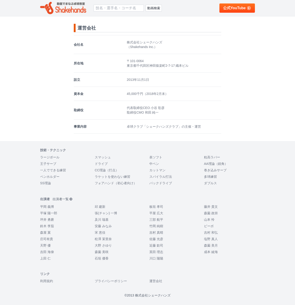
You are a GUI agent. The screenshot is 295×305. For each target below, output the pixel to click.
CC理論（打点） (107, 170)
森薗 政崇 (211, 213)
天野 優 (45, 245)
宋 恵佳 (100, 232)
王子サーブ (48, 164)
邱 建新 (100, 206)
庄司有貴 (46, 239)
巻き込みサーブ (215, 170)
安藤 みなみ (103, 226)
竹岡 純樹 (156, 226)
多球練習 (210, 176)
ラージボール (49, 157)
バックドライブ (160, 183)
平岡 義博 (47, 206)
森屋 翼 (45, 232)
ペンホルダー (49, 176)
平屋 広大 (156, 213)
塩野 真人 (211, 239)
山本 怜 (209, 219)
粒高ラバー (212, 157)
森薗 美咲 (102, 252)
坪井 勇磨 (47, 219)
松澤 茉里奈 (103, 239)
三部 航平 (156, 219)
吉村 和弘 (211, 232)
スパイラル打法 (160, 176)
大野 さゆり (103, 245)
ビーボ (209, 226)
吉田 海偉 (47, 252)
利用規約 (46, 281)
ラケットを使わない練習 (112, 176)
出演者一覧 (63, 199)
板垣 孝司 (156, 206)
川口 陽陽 (156, 258)
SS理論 (45, 183)
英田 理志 (156, 252)
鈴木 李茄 (47, 226)
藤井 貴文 (211, 206)
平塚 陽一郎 (48, 213)
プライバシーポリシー (111, 281)
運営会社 (155, 281)
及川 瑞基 (102, 219)
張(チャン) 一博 (106, 213)
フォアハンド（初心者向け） (116, 183)
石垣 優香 (102, 258)
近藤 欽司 (156, 245)
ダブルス (210, 183)
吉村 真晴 (156, 232)
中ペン (154, 164)
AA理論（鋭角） (216, 164)
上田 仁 (45, 258)
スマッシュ (103, 157)
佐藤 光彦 (156, 239)
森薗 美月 (211, 245)
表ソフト (155, 157)
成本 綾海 (211, 252)
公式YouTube (237, 8)
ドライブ (101, 164)
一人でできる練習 (53, 170)
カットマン (157, 170)
